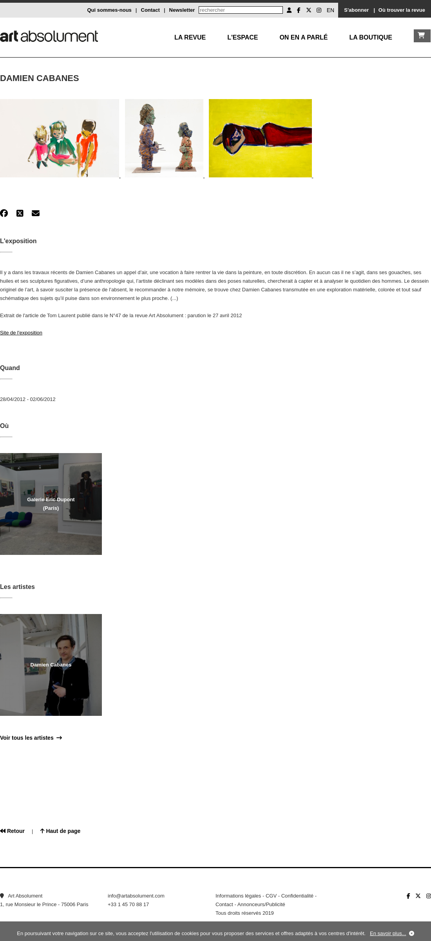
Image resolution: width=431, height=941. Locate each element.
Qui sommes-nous (109, 10)
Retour (12, 831)
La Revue (190, 37)
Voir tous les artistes (31, 738)
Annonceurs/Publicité (261, 904)
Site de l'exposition (21, 333)
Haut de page (60, 831)
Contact (150, 10)
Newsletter (182, 10)
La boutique (370, 37)
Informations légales (238, 896)
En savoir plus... (388, 933)
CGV (271, 896)
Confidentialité (297, 896)
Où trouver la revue (401, 10)
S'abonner (356, 10)
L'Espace (242, 37)
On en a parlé (303, 37)
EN (330, 10)
